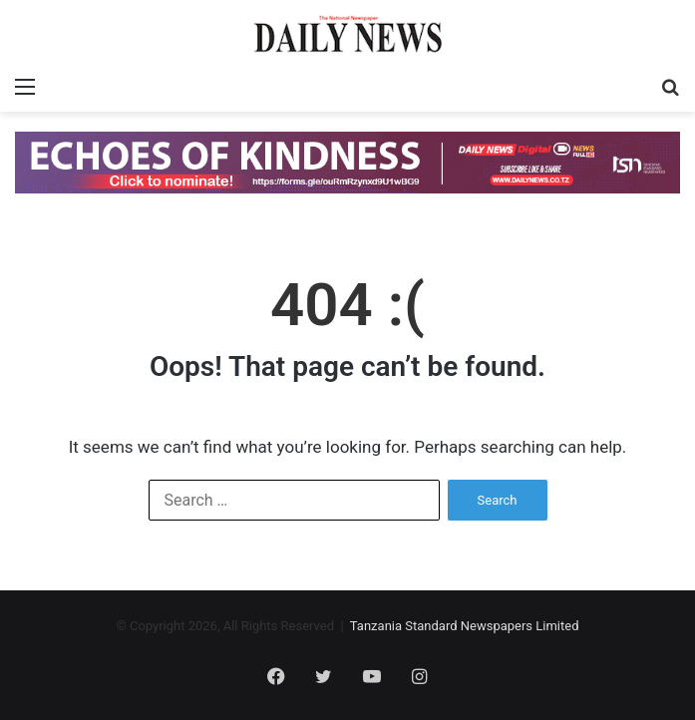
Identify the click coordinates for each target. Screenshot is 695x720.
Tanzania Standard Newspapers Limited (464, 625)
